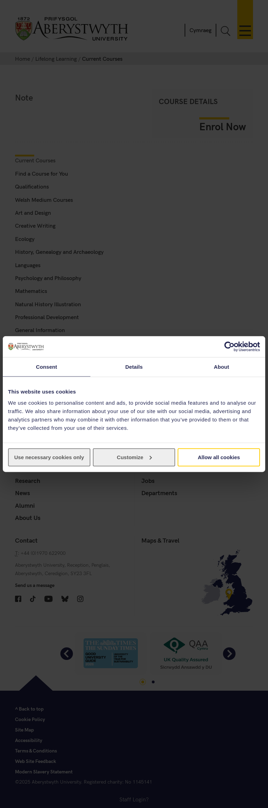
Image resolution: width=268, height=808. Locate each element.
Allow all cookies (219, 457)
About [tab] (221, 367)
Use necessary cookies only (49, 457)
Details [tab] (134, 367)
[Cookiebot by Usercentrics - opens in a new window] (229, 346)
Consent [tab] (46, 367)
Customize (134, 457)
